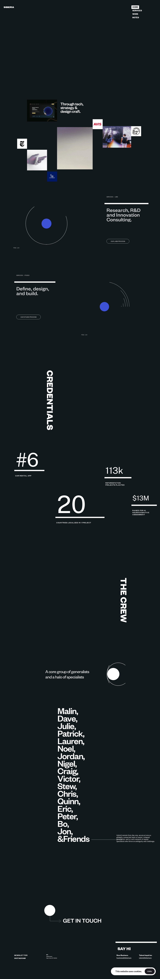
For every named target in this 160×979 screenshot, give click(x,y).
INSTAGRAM (20, 958)
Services (137, 11)
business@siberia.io (124, 958)
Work (135, 14)
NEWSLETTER (21, 955)
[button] (49, 911)
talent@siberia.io (145, 958)
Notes (135, 17)
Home (135, 7)
